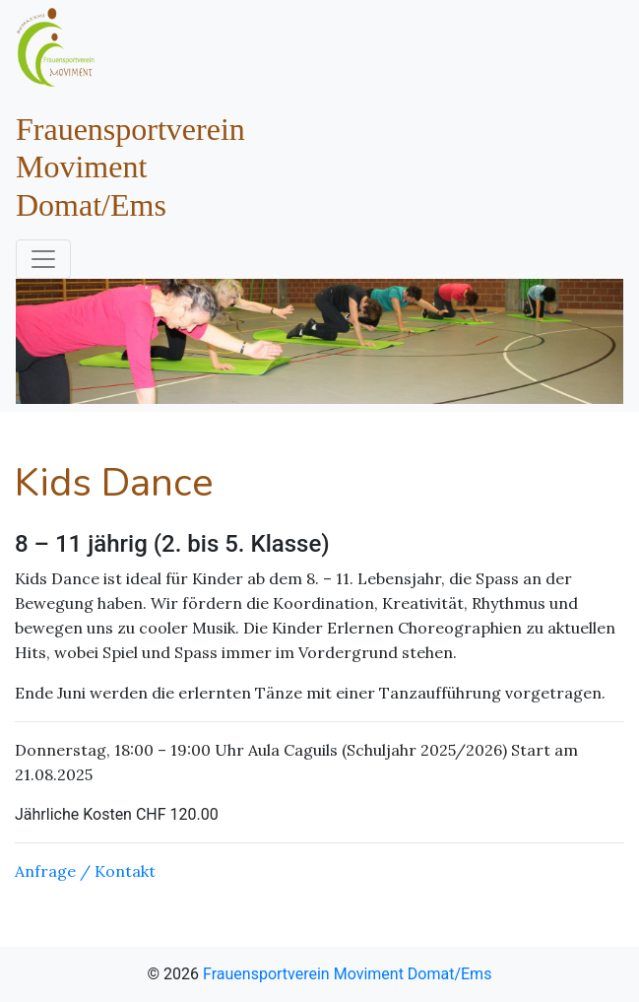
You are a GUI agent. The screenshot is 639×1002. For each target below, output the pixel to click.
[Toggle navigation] (43, 259)
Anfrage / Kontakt (85, 871)
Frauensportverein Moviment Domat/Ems (347, 974)
